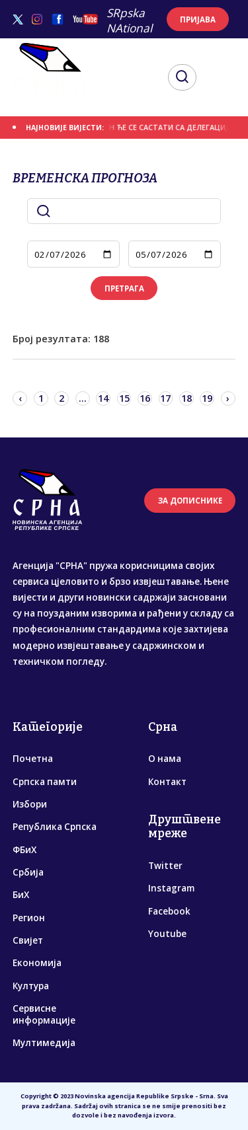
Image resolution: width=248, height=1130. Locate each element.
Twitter (165, 866)
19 (207, 398)
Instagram (171, 888)
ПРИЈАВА (198, 19)
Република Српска (55, 827)
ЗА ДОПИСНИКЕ (190, 501)
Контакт (167, 782)
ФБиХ (24, 850)
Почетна (33, 759)
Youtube (167, 934)
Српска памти (45, 782)
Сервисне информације (44, 1014)
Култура (31, 986)
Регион (29, 918)
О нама (164, 759)
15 (124, 398)
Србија (28, 872)
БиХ (21, 895)
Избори (30, 804)
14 (103, 398)
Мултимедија (44, 1043)
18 (186, 398)
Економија (37, 963)
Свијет (28, 940)
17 (165, 398)
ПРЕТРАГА (124, 288)
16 (145, 398)
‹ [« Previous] (20, 398)
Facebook (169, 911)
